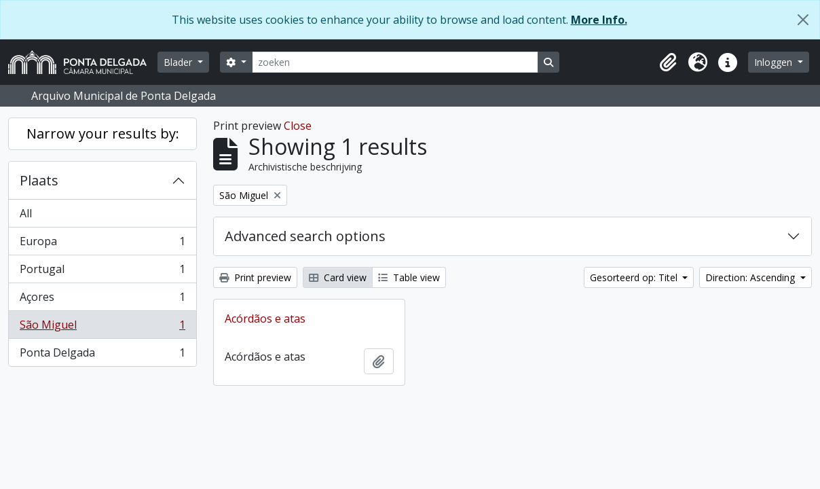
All (26, 213)
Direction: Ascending (751, 277)
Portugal (102, 272)
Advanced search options (305, 236)
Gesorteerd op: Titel (635, 277)
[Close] (803, 20)
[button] (668, 62)
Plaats (39, 180)
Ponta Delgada (102, 355)
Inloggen (774, 62)
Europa (102, 244)
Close (298, 125)
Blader (179, 62)
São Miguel (102, 327)
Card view (338, 277)
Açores (102, 300)
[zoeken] (395, 62)
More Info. (599, 19)
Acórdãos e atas (265, 318)
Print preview (255, 277)
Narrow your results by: (102, 133)
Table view (409, 277)
